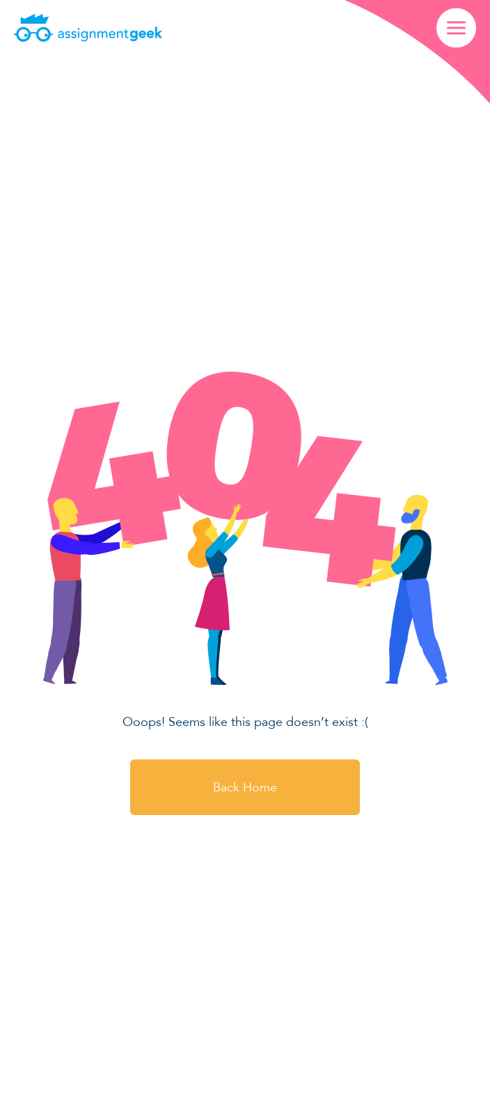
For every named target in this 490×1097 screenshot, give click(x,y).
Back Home (245, 787)
